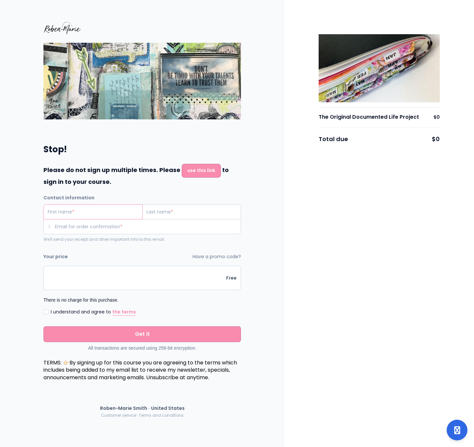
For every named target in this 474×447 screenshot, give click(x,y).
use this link (201, 170)
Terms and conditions (161, 415)
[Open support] (457, 430)
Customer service (118, 415)
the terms (124, 312)
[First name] (93, 212)
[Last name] (192, 212)
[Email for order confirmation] (148, 226)
